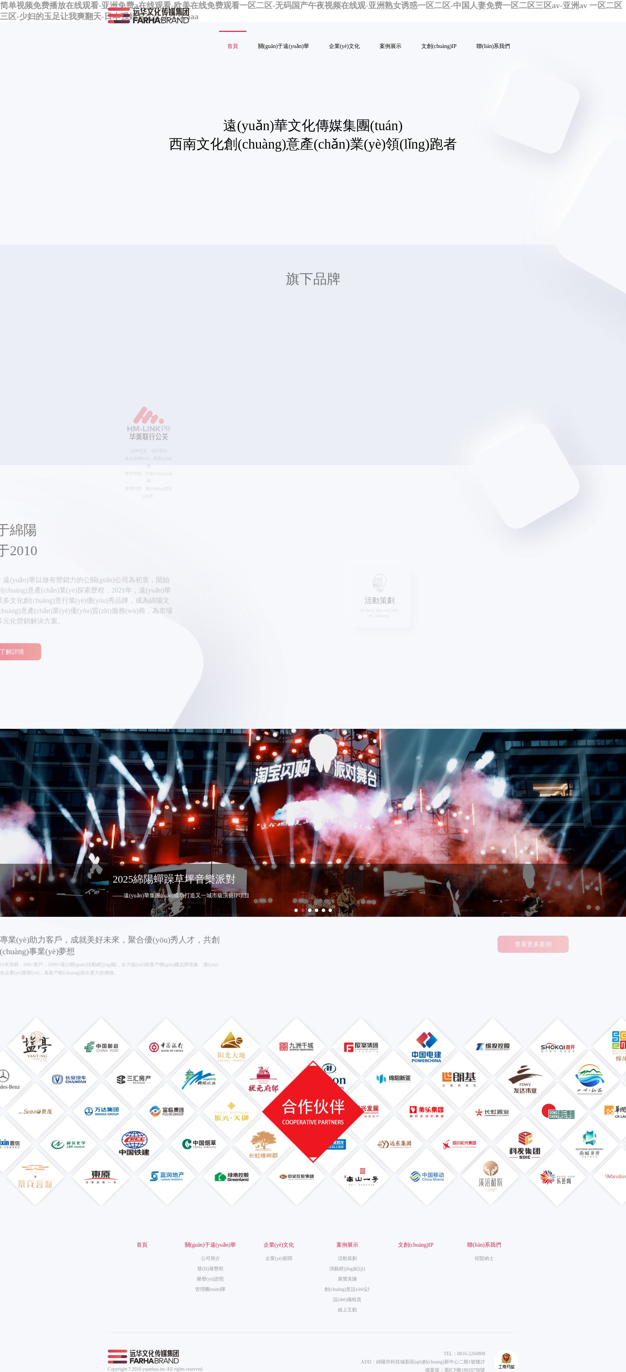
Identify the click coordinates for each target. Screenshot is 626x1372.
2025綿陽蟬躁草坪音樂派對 (174, 879)
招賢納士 (484, 1258)
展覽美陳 (347, 1279)
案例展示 (390, 46)
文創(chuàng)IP (439, 46)
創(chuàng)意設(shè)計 (347, 1289)
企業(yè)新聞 (278, 1258)
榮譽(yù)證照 (210, 1279)
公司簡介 (210, 1258)
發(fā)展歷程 (210, 1268)
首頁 (232, 46)
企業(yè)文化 (344, 46)
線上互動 (347, 1309)
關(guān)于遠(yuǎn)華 (283, 46)
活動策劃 (347, 1258)
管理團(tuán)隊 (210, 1289)
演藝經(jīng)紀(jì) (347, 1268)
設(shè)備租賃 (347, 1299)
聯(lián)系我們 (493, 46)
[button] (296, 910)
